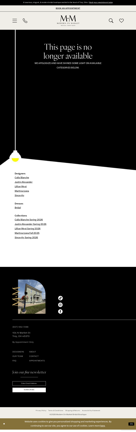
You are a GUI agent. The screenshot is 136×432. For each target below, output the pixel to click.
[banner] (68, 21)
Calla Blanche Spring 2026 (29, 220)
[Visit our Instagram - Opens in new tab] (60, 305)
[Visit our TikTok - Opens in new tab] (60, 298)
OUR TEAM (17, 357)
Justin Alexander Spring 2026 (31, 225)
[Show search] (111, 21)
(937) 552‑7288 (20, 327)
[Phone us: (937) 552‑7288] (25, 21)
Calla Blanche (22, 178)
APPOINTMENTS (37, 361)
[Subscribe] (29, 392)
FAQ (14, 361)
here (102, 428)
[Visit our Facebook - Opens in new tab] (60, 312)
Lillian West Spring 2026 (28, 229)
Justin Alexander (24, 182)
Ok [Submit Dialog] (131, 426)
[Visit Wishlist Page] (121, 21)
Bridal (18, 208)
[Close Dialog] (4, 426)
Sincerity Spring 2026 (26, 238)
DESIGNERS (18, 352)
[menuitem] (14, 21)
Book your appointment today (107, 3)
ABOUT (32, 352)
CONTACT (34, 357)
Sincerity (19, 196)
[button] (14, 21)
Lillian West (21, 187)
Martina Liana (22, 191)
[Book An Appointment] (68, 9)
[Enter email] (29, 384)
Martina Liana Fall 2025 (27, 234)
